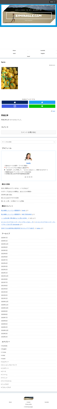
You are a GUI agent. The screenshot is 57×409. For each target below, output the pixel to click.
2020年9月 (4, 311)
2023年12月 (4, 244)
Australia (4, 346)
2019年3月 (4, 333)
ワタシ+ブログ (6, 387)
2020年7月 (4, 317)
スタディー (5, 368)
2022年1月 (4, 273)
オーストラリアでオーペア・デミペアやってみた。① (17, 222)
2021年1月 (4, 298)
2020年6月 (4, 321)
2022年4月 (4, 263)
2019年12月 (4, 330)
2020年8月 (4, 314)
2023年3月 (4, 250)
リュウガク (5, 384)
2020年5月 (4, 324)
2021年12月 (4, 276)
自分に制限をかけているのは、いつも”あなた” (15, 188)
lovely (28, 163)
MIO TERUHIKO (27, 214)
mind (3, 355)
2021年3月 (4, 292)
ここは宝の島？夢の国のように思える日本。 (14, 218)
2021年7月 (4, 282)
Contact (28, 402)
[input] (28, 142)
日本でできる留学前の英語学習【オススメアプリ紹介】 (18, 228)
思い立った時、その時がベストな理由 (12, 201)
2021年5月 (4, 289)
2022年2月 (4, 269)
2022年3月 (4, 266)
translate (47, 402)
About (10, 402)
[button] (54, 142)
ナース (4, 371)
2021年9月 (4, 279)
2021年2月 (4, 295)
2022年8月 (4, 257)
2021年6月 (4, 285)
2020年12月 (4, 301)
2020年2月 (4, 327)
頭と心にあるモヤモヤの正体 (10, 198)
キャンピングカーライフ (9, 365)
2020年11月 (4, 305)
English (4, 349)
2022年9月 (4, 253)
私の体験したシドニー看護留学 (10, 210)
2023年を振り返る (6, 194)
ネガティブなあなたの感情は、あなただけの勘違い (16, 191)
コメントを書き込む (28, 132)
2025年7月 (4, 237)
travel (3, 358)
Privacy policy (28, 404)
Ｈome (4, 352)
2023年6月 (4, 247)
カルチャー (5, 362)
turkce (38, 228)
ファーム (4, 374)
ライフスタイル (6, 381)
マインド (4, 378)
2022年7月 (4, 260)
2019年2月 (4, 337)
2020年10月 (4, 308)
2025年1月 (4, 241)
